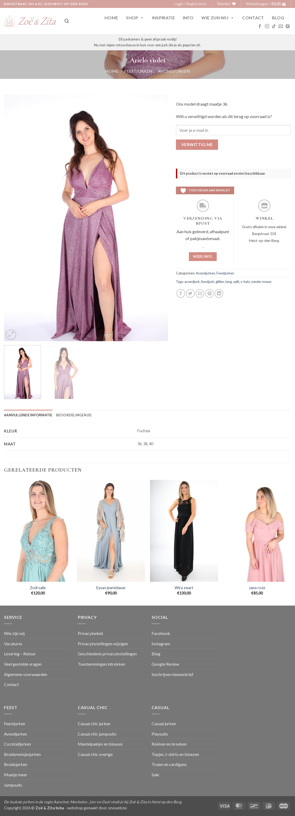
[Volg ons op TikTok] (274, 26)
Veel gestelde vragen (23, 663)
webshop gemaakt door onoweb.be (97, 808)
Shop (135, 17)
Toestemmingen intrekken (101, 663)
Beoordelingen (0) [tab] (73, 415)
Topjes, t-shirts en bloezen (175, 754)
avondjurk (192, 281)
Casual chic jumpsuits (97, 733)
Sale (155, 774)
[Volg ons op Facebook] (260, 26)
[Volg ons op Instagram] (267, 26)
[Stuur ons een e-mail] (281, 26)
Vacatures (13, 643)
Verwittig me (197, 144)
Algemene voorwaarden (25, 674)
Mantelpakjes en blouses (100, 743)
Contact (253, 17)
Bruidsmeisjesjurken (22, 754)
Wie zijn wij (217, 17)
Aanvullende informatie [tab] (28, 415)
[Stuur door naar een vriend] (200, 293)
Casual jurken (164, 723)
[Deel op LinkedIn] (219, 293)
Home (111, 17)
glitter (220, 281)
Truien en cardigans (169, 764)
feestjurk (207, 281)
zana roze (257, 587)
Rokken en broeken (169, 743)
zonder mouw (261, 281)
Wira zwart (184, 587)
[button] (190, 4)
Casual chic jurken (94, 723)
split (236, 281)
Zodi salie (38, 587)
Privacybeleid (90, 633)
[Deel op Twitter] (190, 293)
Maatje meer (15, 774)
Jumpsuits (13, 784)
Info (188, 17)
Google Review (165, 663)
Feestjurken (138, 71)
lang (228, 281)
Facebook (161, 633)
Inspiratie (163, 17)
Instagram (161, 643)
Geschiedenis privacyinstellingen (107, 653)
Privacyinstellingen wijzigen (103, 643)
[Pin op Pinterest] (209, 293)
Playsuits (160, 733)
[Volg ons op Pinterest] (287, 26)
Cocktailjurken (17, 743)
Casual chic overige (95, 754)
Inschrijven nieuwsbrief (172, 674)
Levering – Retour (20, 653)
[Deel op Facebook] (180, 293)
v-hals (245, 281)
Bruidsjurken (15, 764)
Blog (278, 17)
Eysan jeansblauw (110, 587)
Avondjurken (174, 71)
